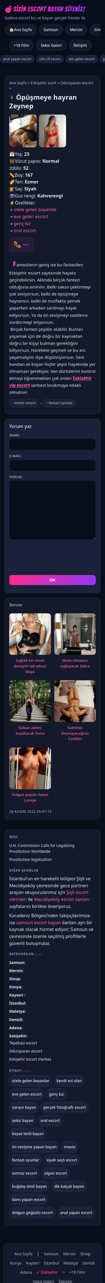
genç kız (22, 223)
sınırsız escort (24, 1173)
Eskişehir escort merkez (30, 1059)
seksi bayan (22, 1120)
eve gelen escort (82, 59)
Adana (15, 1027)
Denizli (15, 1019)
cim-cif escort (50, 59)
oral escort (25, 230)
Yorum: (16, 477)
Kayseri (16, 995)
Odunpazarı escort (76, 82)
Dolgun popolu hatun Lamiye (30, 797)
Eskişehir (17, 1035)
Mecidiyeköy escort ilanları (61, 899)
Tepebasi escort (23, 1043)
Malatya (17, 1011)
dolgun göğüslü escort (32, 1212)
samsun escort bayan (38, 922)
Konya (15, 986)
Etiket (20, 1071)
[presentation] (51, 557)
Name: (14, 435)
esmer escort (25, 402)
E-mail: (15, 456)
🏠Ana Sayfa (20, 29)
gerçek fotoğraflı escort (64, 1107)
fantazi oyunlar (61, 402)
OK (53, 580)
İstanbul (17, 1003)
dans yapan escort (28, 1199)
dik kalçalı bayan (69, 1186)
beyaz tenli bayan (28, 1133)
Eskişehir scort (44, 82)
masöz (70, 1146)
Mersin (76, 29)
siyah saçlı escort (61, 1160)
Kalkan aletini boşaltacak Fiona (30, 730)
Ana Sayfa (18, 82)
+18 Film (21, 45)
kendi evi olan (69, 1080)
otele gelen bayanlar (35, 209)
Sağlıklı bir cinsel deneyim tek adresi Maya (30, 666)
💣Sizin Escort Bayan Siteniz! (44, 9)
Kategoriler (26, 954)
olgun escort (55, 1173)
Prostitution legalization (30, 859)
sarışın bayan (24, 1107)
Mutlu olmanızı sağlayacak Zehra (75, 663)
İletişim (80, 45)
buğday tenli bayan (29, 1186)
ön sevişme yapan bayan (34, 1146)
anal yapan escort (17, 59)
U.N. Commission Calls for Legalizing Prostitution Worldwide (41, 848)
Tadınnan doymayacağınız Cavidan (75, 733)
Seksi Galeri (51, 45)
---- (26, 244)
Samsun (51, 29)
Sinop (14, 978)
